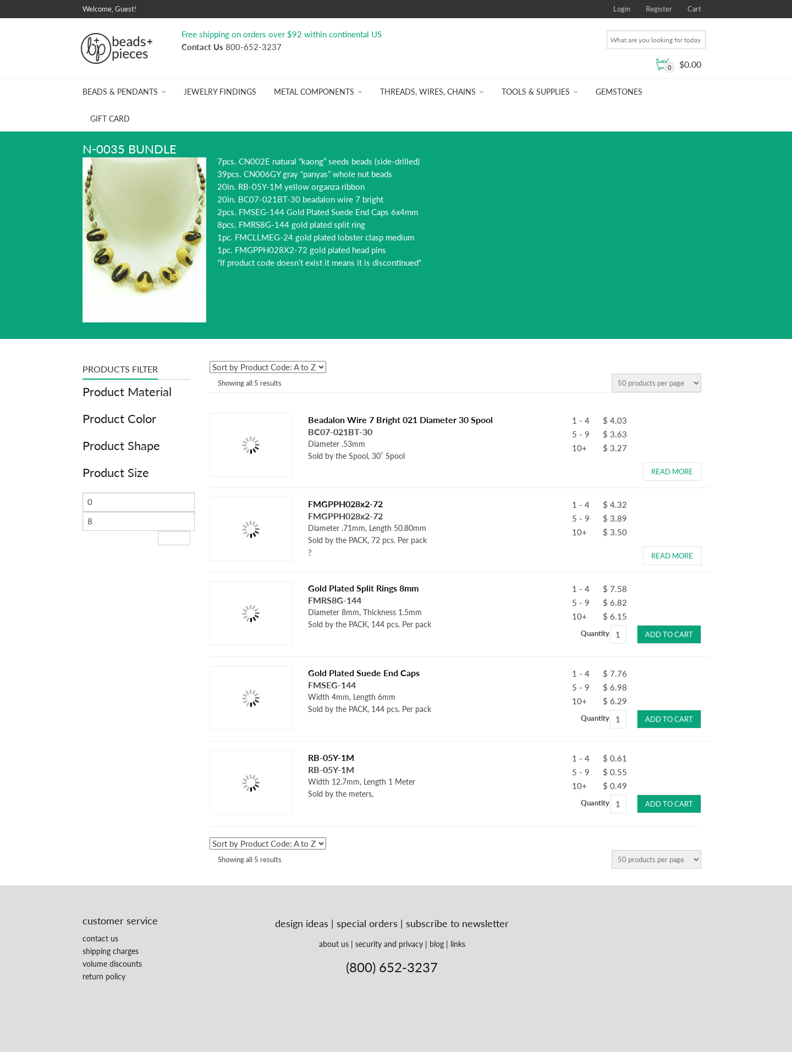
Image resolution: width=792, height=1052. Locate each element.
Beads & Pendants (120, 91)
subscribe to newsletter (457, 923)
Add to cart (669, 634)
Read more (672, 471)
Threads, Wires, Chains (428, 91)
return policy (103, 976)
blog (437, 944)
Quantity (595, 633)
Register (659, 8)
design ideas (301, 923)
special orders (367, 923)
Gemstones (619, 91)
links (457, 944)
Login (621, 8)
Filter (174, 538)
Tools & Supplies (536, 91)
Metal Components (314, 91)
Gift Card (110, 118)
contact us (100, 938)
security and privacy (389, 944)
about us (334, 944)
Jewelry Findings (220, 91)
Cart (694, 8)
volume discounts (112, 963)
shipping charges (110, 951)
